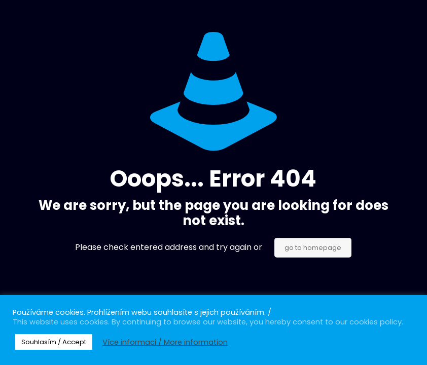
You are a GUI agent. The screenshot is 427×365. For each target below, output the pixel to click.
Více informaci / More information (165, 342)
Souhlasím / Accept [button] (53, 342)
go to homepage (312, 247)
